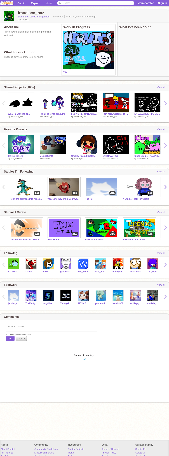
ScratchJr (140, 452)
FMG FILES (53, 239)
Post (10, 338)
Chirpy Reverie (15, 156)
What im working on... (19, 114)
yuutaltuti (100, 303)
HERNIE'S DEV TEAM (134, 239)
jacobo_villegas (14, 303)
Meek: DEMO (46, 156)
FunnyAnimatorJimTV (118, 271)
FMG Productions (94, 239)
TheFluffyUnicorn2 (31, 303)
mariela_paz (153, 303)
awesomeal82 (111, 158)
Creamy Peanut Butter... (83, 156)
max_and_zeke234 (101, 271)
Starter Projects (76, 449)
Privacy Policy (109, 452)
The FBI (89, 199)
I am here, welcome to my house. (116, 114)
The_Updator (16, 158)
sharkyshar (135, 271)
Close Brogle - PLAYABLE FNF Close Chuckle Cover (147, 156)
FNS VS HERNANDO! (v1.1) (84, 114)
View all (161, 87)
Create (21, 3)
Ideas (49, 3)
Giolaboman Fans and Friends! (25, 239)
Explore (35, 3)
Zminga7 (64, 303)
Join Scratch (146, 2)
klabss (28, 271)
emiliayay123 (136, 303)
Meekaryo (46, 158)
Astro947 (12, 271)
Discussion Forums (44, 452)
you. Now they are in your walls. (64, 199)
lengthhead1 (49, 303)
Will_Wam (83, 271)
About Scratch (8, 449)
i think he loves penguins (52, 114)
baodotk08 (117, 303)
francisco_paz (17, 116)
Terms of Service (110, 449)
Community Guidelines (46, 449)
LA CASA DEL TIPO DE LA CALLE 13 (147, 114)
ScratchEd (140, 449)
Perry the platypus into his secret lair (26, 199)
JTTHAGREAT (84, 303)
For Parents (7, 452)
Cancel (21, 338)
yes (65, 71)
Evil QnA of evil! (111, 156)
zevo (45, 271)
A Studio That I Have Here (136, 199)
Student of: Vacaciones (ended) (34, 16)
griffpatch (65, 271)
